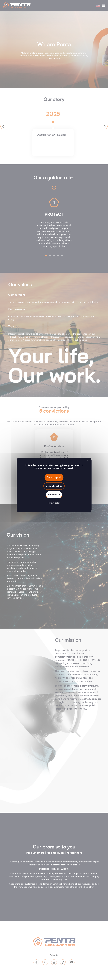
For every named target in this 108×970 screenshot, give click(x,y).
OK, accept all (54, 477)
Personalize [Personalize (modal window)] (54, 494)
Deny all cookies (54, 486)
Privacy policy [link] (54, 503)
